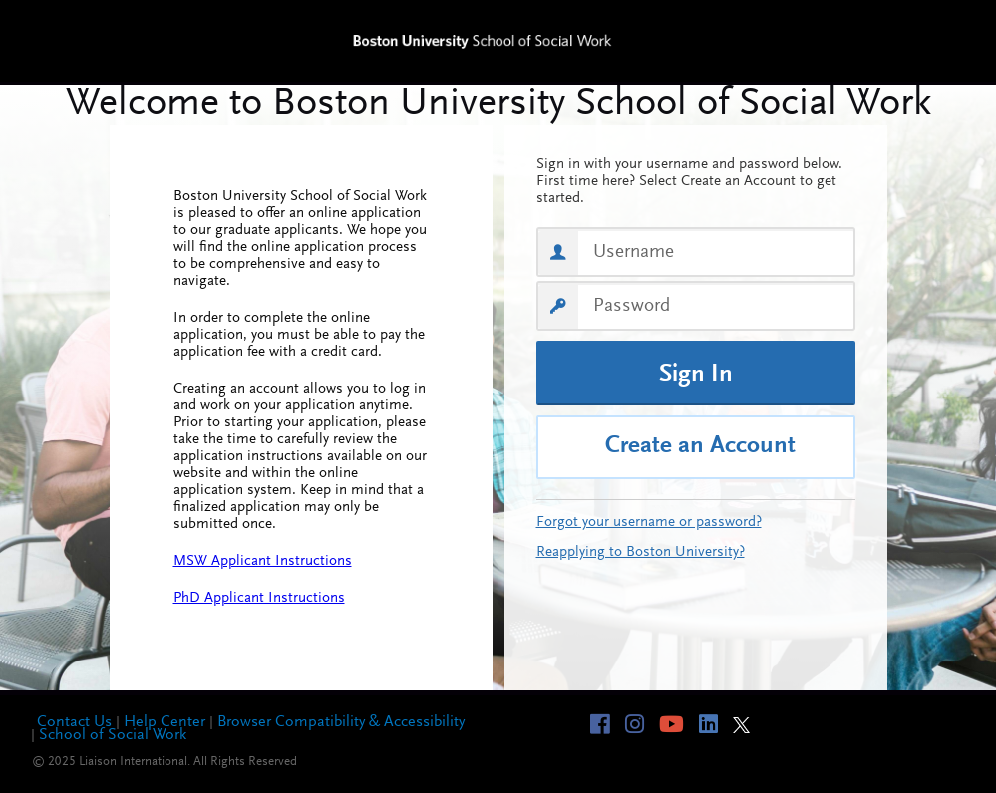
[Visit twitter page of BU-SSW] (749, 725)
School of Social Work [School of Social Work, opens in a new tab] (112, 735)
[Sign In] (695, 373)
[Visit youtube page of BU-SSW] (679, 724)
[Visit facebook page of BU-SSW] (607, 724)
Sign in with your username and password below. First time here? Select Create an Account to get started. (689, 181)
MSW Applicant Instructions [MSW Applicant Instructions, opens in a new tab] (262, 561)
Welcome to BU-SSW (498, 105)
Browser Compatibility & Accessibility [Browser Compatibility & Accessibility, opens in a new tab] (341, 722)
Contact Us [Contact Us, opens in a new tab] (74, 722)
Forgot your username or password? (649, 522)
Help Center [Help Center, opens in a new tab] (164, 722)
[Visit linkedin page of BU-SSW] (716, 724)
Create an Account (700, 446)
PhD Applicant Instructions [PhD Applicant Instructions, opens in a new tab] (259, 598)
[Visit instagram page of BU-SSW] (642, 724)
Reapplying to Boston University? (640, 552)
